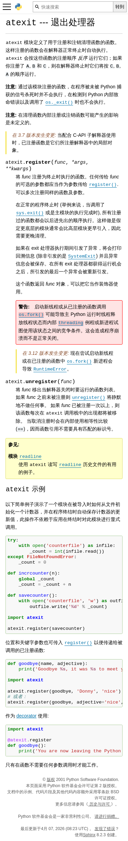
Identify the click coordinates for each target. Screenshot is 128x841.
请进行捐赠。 (107, 816)
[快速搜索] (73, 7)
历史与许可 (99, 804)
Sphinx (89, 834)
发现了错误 (105, 828)
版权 (51, 779)
